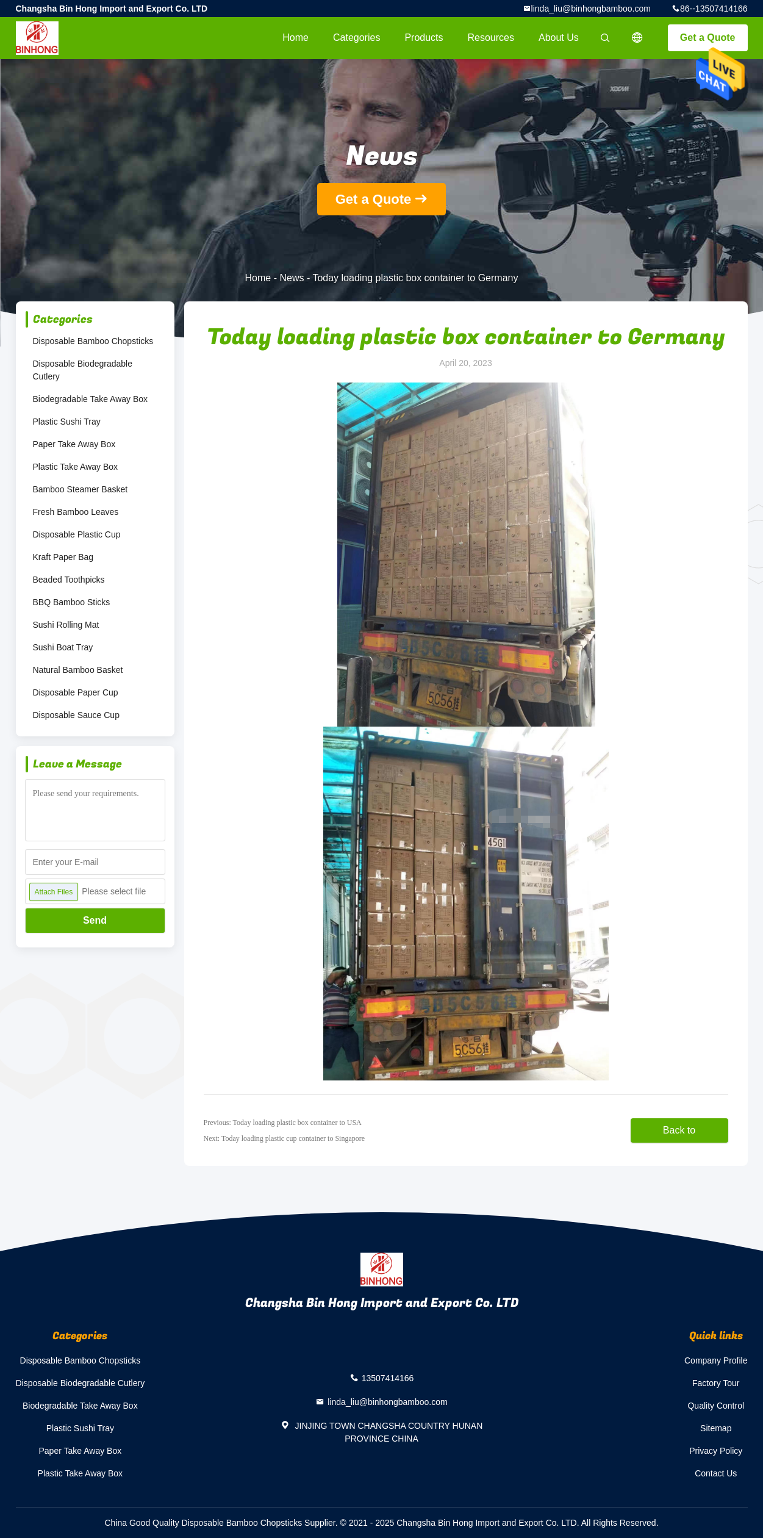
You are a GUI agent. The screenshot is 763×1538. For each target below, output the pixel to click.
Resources (491, 37)
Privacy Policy (715, 1451)
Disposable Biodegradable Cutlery (82, 370)
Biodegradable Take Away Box (90, 399)
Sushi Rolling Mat (66, 625)
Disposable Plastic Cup (77, 534)
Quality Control (715, 1405)
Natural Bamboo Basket (78, 670)
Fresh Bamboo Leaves (76, 512)
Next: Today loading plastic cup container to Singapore (284, 1138)
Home (295, 37)
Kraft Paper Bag (63, 557)
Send (95, 920)
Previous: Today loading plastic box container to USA (283, 1122)
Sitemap (715, 1428)
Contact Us (716, 1473)
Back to (679, 1130)
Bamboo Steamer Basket (80, 489)
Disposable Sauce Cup (76, 715)
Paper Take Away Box (74, 444)
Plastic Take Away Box (75, 467)
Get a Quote (708, 37)
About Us (559, 37)
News (291, 278)
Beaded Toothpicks (69, 579)
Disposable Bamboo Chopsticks (93, 341)
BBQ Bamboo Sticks (71, 602)
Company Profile (716, 1360)
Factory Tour (716, 1383)
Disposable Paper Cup (75, 692)
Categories (356, 37)
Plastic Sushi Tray (67, 421)
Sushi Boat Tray (63, 647)
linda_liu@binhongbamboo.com (591, 8)
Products (423, 37)
